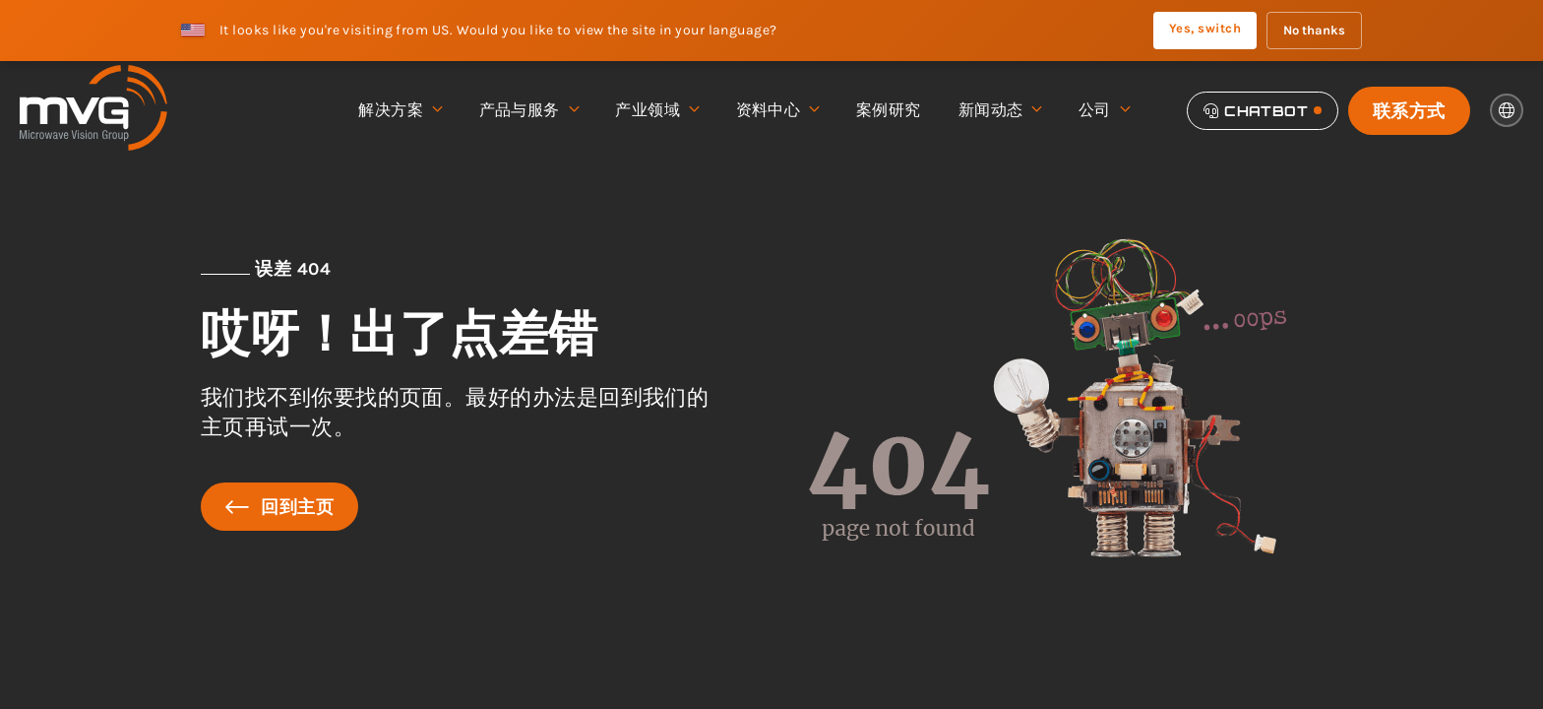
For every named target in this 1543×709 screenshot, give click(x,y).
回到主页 (279, 506)
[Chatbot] (1262, 111)
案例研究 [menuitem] (888, 109)
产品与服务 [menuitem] (529, 110)
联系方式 (1409, 110)
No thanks (1314, 30)
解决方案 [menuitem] (399, 110)
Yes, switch (1205, 28)
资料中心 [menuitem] (777, 110)
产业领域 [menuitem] (656, 110)
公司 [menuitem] (1104, 110)
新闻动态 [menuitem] (999, 110)
